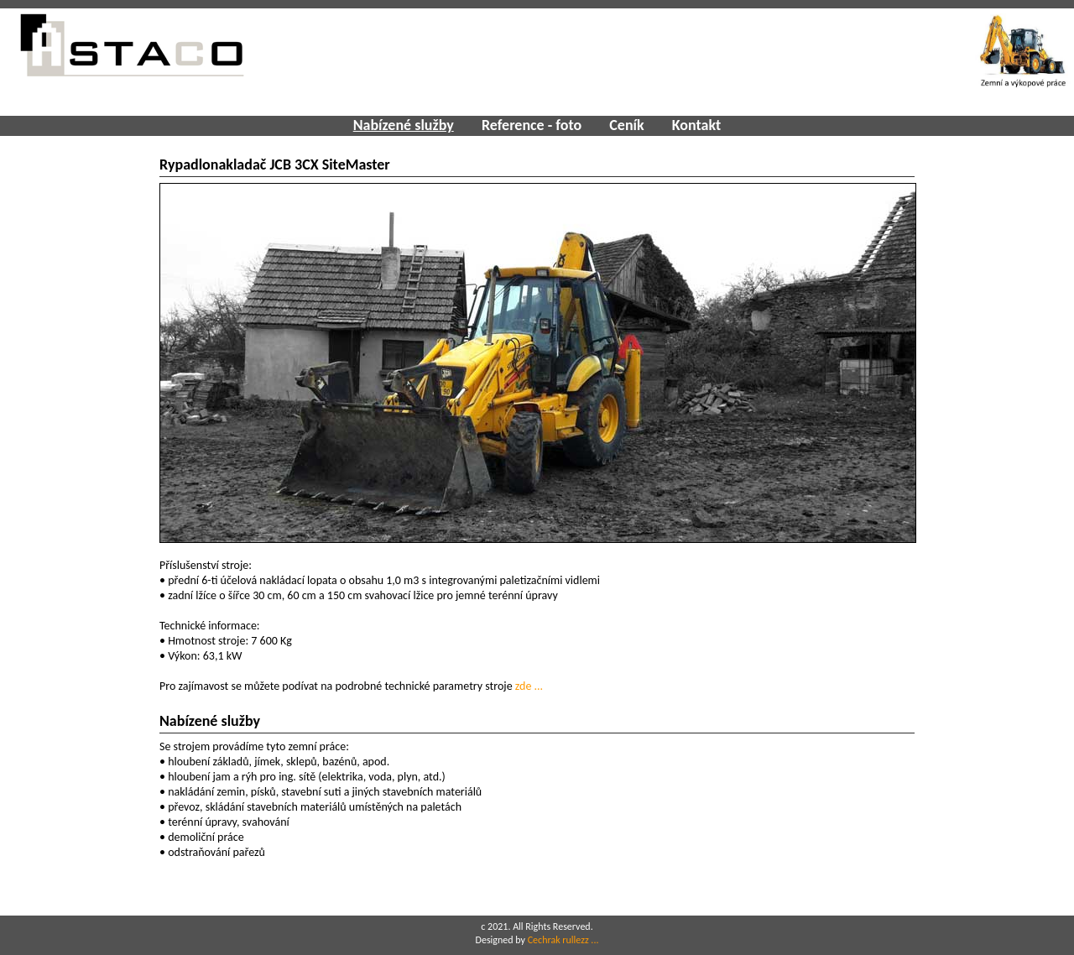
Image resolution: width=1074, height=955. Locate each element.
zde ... (529, 686)
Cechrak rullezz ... (563, 940)
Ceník (626, 125)
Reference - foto (531, 125)
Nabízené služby (403, 125)
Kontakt (696, 125)
